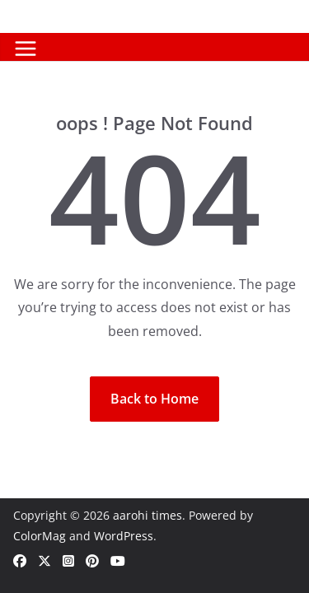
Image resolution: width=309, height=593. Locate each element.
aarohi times (147, 515)
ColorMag (39, 536)
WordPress (123, 536)
